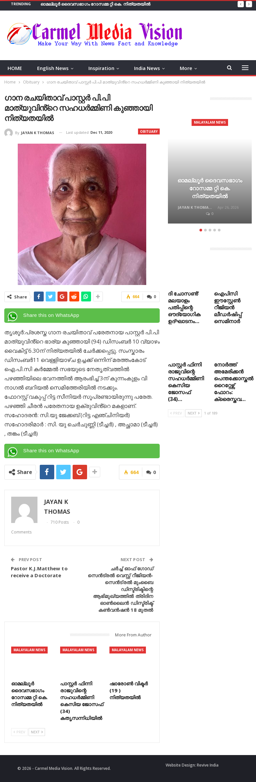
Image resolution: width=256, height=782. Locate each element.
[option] (210, 167)
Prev (19, 731)
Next (37, 731)
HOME (15, 68)
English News (53, 68)
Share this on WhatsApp (51, 315)
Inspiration (101, 68)
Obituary (149, 131)
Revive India (208, 765)
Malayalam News (29, 650)
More (186, 68)
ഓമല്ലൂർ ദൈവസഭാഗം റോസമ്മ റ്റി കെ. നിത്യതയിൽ (95, 4)
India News (147, 68)
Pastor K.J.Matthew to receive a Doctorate (39, 572)
